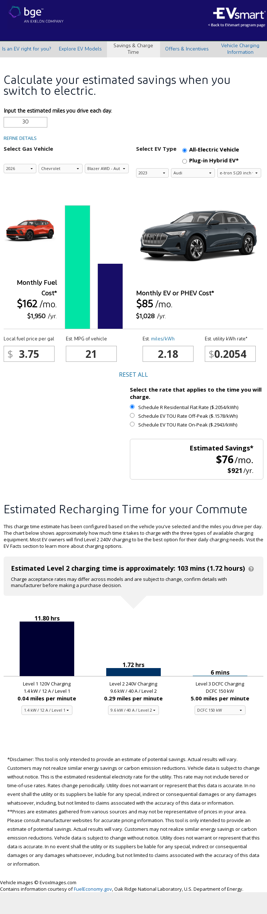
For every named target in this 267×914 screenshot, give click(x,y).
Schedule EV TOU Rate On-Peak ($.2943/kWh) (183, 424)
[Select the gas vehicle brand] (61, 168)
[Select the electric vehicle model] (239, 173)
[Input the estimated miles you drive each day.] (25, 122)
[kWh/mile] (168, 354)
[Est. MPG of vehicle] (91, 354)
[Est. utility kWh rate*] (230, 354)
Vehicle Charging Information (240, 49)
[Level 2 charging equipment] (133, 710)
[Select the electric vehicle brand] (193, 173)
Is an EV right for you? (26, 49)
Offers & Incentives (186, 49)
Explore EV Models (80, 49)
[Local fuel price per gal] (29, 354)
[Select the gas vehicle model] (107, 168)
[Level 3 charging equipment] (220, 710)
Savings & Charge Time (133, 49)
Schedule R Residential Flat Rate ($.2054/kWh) (184, 407)
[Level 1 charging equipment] (46, 710)
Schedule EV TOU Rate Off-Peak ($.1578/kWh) (184, 416)
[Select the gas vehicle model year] (20, 168)
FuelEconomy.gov (93, 889)
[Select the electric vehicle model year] (152, 173)
